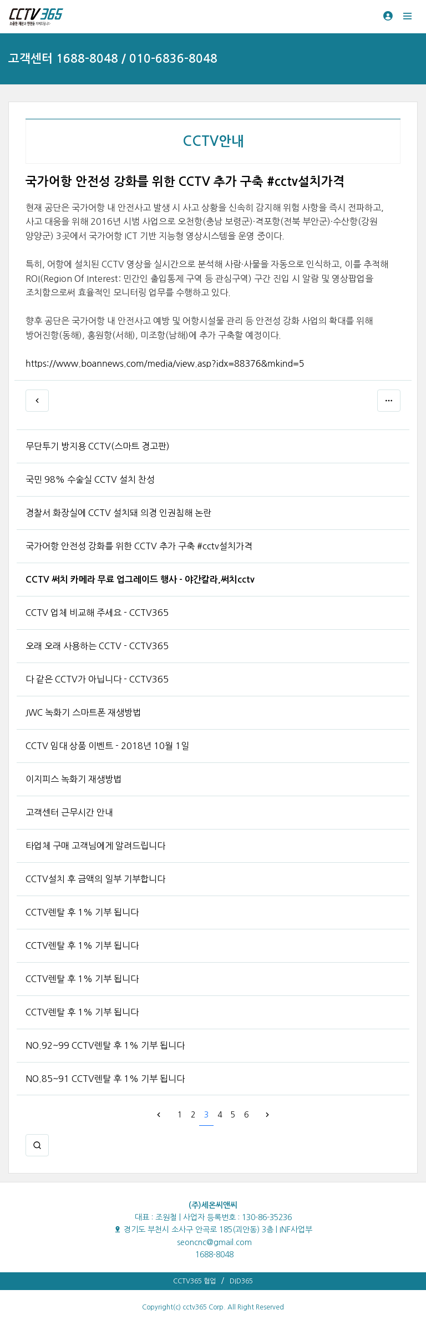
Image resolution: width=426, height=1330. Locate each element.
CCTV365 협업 (194, 1281)
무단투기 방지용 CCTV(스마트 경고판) (98, 446)
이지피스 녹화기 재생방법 (73, 779)
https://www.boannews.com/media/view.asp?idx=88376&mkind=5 (165, 363)
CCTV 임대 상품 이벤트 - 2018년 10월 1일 (107, 745)
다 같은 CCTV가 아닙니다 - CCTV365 (97, 679)
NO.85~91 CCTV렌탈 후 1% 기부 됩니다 (105, 1078)
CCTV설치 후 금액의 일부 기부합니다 (95, 878)
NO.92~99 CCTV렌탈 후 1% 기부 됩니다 (105, 1045)
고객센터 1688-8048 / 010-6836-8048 (112, 58)
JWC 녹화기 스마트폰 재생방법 (83, 712)
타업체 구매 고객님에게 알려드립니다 (95, 845)
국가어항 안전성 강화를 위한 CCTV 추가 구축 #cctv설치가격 (139, 546)
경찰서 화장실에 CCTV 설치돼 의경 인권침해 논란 (118, 512)
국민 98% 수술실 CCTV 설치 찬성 (90, 479)
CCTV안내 (213, 141)
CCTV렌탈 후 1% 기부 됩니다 (82, 912)
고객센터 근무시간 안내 (69, 812)
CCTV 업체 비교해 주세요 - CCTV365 (97, 612)
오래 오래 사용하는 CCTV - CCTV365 (97, 645)
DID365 (241, 1281)
